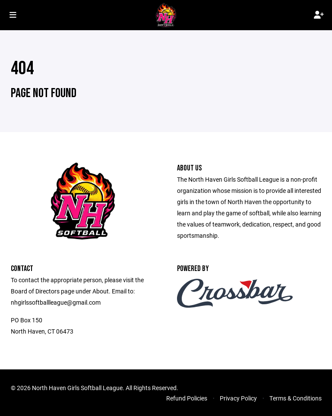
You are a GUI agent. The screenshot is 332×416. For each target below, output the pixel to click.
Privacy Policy (238, 398)
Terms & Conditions (295, 398)
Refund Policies (186, 398)
